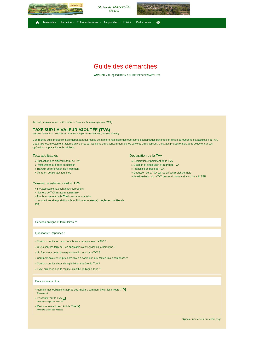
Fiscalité (67, 122)
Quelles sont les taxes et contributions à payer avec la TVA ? (71, 241)
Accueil (99, 75)
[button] (37, 23)
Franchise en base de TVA (148, 168)
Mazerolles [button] (50, 22)
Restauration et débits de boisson (56, 164)
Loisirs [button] (127, 22)
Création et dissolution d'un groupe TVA (156, 164)
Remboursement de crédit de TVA (58, 306)
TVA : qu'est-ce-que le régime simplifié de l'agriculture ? (69, 269)
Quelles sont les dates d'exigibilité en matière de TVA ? (68, 263)
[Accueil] (109, 9)
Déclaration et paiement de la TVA (153, 161)
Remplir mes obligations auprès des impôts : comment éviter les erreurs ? (81, 289)
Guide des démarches (144, 75)
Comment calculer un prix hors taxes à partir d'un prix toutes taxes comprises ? (82, 258)
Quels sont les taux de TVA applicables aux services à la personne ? (76, 247)
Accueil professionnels (46, 122)
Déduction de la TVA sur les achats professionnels (162, 172)
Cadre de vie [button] (143, 22)
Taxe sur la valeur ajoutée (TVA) (93, 122)
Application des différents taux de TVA (58, 161)
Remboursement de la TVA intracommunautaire (64, 196)
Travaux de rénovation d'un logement (58, 168)
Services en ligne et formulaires (55, 222)
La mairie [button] (66, 22)
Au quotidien (117, 75)
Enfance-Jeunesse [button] (88, 22)
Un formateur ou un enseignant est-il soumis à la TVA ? (68, 252)
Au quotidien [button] (111, 22)
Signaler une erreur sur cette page (201, 319)
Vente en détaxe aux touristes (54, 172)
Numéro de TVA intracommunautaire (58, 192)
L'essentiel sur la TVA (51, 298)
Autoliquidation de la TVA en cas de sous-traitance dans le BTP (169, 176)
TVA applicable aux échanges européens (60, 188)
